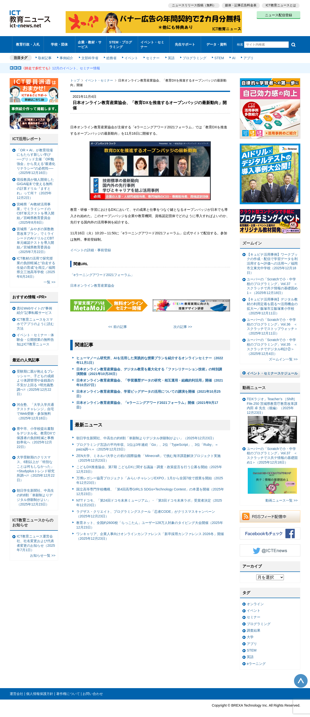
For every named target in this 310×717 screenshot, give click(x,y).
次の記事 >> (182, 323)
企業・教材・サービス (89, 42)
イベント (131, 54)
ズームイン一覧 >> (283, 355)
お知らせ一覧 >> (42, 551)
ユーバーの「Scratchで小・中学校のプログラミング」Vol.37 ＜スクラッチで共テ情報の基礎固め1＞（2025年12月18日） (272, 282)
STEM (217, 54)
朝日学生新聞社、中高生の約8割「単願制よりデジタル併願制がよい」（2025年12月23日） (146, 434)
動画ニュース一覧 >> (281, 496)
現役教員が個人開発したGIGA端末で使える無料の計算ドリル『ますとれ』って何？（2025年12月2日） (35, 184)
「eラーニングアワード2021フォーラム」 (102, 271)
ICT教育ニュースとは (281, 5)
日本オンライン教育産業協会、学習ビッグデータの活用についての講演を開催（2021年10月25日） (148, 389)
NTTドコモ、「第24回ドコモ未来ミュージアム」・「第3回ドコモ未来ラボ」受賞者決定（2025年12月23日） (149, 498)
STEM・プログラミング (122, 42)
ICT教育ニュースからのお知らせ (33, 518)
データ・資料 (216, 42)
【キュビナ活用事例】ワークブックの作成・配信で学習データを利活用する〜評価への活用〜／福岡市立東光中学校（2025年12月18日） (272, 259)
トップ (75, 76)
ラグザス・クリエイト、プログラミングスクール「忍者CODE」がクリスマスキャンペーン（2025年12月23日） (145, 509)
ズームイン (252, 239)
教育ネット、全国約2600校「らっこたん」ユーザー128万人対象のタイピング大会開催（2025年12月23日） (149, 521)
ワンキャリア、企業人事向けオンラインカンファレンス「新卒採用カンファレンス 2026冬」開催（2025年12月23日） (150, 532)
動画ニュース (254, 384)
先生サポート (185, 42)
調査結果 (253, 626)
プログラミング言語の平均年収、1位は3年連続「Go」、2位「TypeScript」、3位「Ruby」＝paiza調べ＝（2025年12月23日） (147, 443)
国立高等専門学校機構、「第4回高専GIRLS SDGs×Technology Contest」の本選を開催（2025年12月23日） (150, 487)
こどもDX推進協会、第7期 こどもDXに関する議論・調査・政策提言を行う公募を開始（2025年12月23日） (149, 465)
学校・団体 (59, 42)
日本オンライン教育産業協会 (92, 281)
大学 (250, 633)
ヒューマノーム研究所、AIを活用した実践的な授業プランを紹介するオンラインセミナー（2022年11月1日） (149, 356)
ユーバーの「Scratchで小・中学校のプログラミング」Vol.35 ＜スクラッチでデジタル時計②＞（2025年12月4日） (272, 342)
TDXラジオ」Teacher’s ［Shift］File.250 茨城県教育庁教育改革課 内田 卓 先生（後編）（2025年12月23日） (272, 416)
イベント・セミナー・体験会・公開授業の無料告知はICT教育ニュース (35, 335)
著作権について (68, 690)
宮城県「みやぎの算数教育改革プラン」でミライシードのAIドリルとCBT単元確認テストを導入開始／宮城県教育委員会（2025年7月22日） (35, 236)
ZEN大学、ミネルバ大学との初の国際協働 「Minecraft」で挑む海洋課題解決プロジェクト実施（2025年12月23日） (148, 454)
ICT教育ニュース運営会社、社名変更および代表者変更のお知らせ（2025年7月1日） (36, 539)
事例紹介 (67, 54)
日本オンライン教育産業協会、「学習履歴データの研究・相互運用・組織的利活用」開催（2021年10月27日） (149, 378)
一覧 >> (49, 278)
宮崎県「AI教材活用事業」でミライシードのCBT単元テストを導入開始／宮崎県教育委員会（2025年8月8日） (35, 209)
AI (231, 54)
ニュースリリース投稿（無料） (193, 5)
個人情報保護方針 (39, 690)
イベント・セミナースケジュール (272, 369)
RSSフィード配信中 (270, 512)
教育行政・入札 (28, 42)
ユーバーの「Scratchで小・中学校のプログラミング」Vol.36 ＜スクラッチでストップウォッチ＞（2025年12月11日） (272, 322)
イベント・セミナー (152, 42)
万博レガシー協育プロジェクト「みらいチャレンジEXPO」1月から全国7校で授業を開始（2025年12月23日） (149, 476)
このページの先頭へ (301, 677)
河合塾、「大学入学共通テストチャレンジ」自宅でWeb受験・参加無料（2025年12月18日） (35, 407)
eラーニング (256, 659)
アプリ (246, 54)
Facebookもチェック (270, 529)
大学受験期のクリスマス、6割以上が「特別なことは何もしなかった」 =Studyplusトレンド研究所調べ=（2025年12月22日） (35, 464)
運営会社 (16, 690)
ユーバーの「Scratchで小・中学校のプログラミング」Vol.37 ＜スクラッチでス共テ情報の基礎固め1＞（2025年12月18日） (272, 467)
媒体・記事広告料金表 (240, 5)
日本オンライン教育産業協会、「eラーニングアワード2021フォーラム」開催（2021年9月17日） (147, 401)
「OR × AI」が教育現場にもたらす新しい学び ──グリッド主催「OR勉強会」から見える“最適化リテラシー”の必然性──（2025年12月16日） (36, 157)
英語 (170, 54)
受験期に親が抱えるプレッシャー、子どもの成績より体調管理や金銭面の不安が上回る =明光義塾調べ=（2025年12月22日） (35, 378)
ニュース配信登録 (278, 14)
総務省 (111, 54)
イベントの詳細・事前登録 (90, 246)
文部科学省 (90, 54)
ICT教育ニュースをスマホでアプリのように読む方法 (35, 319)
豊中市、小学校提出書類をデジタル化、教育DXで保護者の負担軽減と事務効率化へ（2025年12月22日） (36, 434)
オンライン (255, 600)
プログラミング (193, 54)
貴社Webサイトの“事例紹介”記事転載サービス (34, 306)
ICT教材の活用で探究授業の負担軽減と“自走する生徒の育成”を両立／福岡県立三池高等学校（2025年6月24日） (36, 263)
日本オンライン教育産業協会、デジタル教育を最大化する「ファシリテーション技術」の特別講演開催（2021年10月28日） (149, 367)
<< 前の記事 (117, 323)
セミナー (152, 54)
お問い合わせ (93, 690)
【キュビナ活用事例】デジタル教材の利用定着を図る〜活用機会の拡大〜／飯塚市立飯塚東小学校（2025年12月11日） (272, 302)
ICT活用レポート (27, 135)
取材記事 (46, 54)
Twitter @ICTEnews (270, 546)
